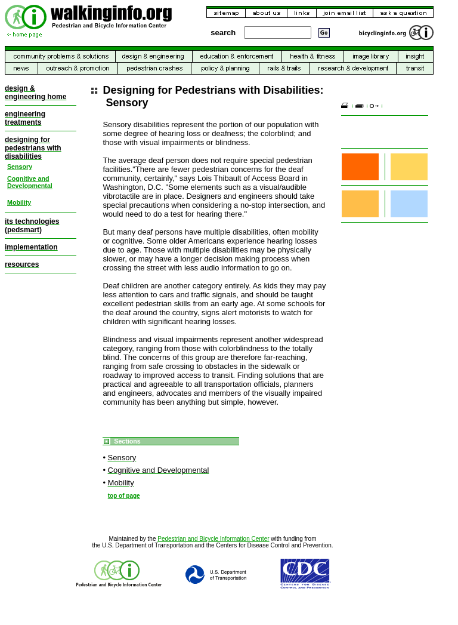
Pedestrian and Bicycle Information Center (213, 538)
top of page (124, 495)
